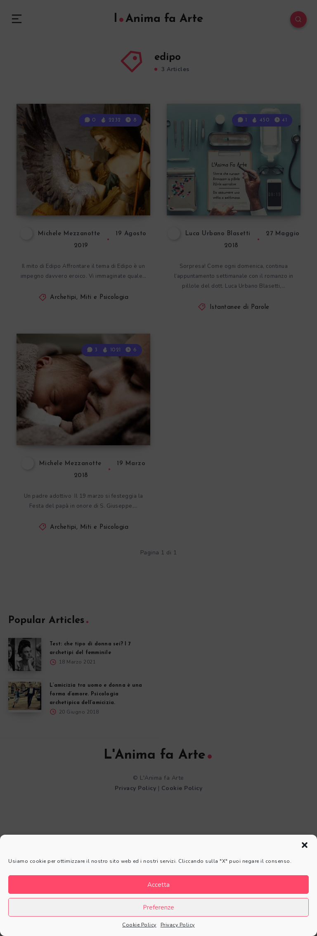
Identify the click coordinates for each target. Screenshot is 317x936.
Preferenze (158, 907)
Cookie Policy (139, 925)
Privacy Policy (178, 925)
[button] (304, 845)
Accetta (158, 885)
